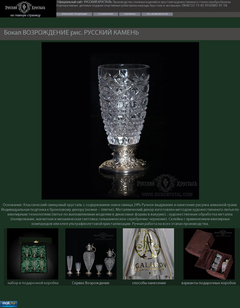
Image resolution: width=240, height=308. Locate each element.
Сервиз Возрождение (90, 283)
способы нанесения (149, 283)
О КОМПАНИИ (105, 14)
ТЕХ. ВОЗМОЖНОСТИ (157, 14)
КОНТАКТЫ (129, 14)
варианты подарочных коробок (209, 283)
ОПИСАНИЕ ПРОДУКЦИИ (74, 14)
